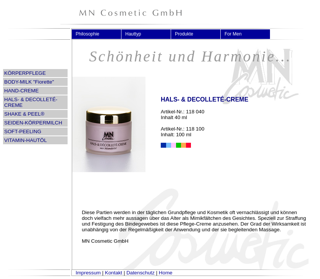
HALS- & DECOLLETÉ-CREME (30, 102)
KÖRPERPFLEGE (25, 73)
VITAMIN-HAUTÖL (25, 140)
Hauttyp (136, 34)
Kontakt (113, 273)
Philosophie (91, 34)
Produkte (187, 34)
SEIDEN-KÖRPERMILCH (33, 123)
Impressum (88, 273)
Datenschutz (140, 273)
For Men (236, 34)
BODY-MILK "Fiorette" (29, 82)
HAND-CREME (21, 91)
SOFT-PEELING (22, 131)
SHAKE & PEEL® (24, 114)
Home (166, 273)
